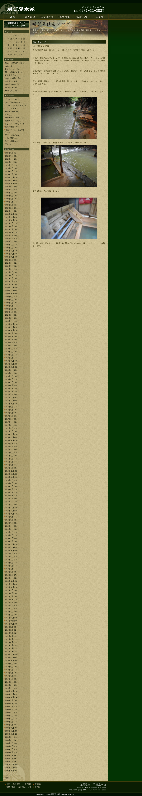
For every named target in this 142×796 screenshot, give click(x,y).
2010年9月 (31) (11, 664)
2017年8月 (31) (11, 410)
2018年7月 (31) (11, 376)
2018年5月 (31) (11, 382)
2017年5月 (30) (11, 419)
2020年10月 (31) (11, 293)
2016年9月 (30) (11, 443)
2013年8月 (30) (11, 557)
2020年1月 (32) (11, 321)
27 (11, 54)
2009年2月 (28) (11, 722)
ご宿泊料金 (27, 784)
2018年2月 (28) (11, 391)
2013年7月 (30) (11, 560)
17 (21, 48)
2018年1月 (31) (11, 394)
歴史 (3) (8, 144)
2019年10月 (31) (11, 330)
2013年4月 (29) (11, 569)
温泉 (8, 784)
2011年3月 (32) (11, 645)
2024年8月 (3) (10, 153)
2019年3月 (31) (11, 352)
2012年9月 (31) (11, 590)
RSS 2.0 (8, 775)
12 (8, 48)
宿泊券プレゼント (12, 84)
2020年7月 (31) (11, 303)
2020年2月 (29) (11, 318)
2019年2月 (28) (11, 355)
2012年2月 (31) (11, 612)
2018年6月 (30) (11, 379)
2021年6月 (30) (11, 269)
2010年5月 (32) (11, 676)
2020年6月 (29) (11, 306)
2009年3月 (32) (11, 719)
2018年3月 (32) (11, 388)
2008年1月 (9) (10, 761)
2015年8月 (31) (11, 483)
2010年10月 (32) (11, 660)
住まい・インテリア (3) (14, 124)
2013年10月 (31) (11, 550)
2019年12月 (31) (11, 324)
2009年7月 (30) (11, 706)
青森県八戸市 (10, 75)
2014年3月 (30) (11, 535)
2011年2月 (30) (11, 648)
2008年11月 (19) (11, 731)
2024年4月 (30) (11, 165)
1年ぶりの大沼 (11, 91)
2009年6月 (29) (11, 709)
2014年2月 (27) (11, 538)
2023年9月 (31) (11, 186)
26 (8, 54)
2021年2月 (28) (11, 281)
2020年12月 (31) (11, 287)
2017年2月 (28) (11, 428)
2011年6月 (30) (11, 636)
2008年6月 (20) (11, 746)
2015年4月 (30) (11, 495)
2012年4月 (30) (11, 605)
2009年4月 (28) (11, 716)
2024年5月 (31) (11, 162)
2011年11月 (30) (11, 621)
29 (16, 54)
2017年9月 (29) (11, 407)
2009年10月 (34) (11, 697)
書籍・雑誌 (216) (11, 127)
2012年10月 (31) (11, 587)
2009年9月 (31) (11, 700)
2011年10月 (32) (11, 624)
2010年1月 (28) (11, 688)
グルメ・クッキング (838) (15, 105)
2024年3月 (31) (11, 168)
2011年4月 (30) (11, 642)
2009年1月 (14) (11, 725)
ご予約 (37, 787)
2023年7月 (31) (11, 193)
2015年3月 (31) (11, 498)
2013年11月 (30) (11, 547)
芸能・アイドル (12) (13, 121)
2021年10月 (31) (11, 257)
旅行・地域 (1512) (12, 141)
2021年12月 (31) (11, 251)
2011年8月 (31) (11, 630)
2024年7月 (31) (11, 156)
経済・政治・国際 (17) (14, 117)
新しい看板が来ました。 (15, 72)
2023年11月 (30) (11, 180)
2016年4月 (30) (11, 459)
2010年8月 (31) (11, 667)
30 (19, 54)
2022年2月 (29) (11, 245)
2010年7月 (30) (11, 670)
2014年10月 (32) (11, 514)
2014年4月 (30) (11, 532)
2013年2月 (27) (11, 575)
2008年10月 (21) (11, 734)
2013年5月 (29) (11, 566)
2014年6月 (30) (11, 526)
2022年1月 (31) (11, 248)
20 (11, 51)
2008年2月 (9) (10, 758)
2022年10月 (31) (11, 220)
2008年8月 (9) (10, 740)
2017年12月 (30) (11, 397)
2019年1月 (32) (11, 358)
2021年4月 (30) (11, 275)
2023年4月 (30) (11, 202)
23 (19, 51)
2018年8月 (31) (11, 373)
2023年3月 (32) (11, 205)
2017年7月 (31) (11, 413)
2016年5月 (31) (11, 456)
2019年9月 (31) (11, 333)
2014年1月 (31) (11, 541)
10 (21, 45)
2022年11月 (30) (11, 217)
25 (24, 51)
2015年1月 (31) (11, 505)
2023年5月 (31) (11, 199)
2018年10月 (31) (11, 367)
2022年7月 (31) (11, 229)
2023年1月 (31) (11, 211)
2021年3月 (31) (11, 278)
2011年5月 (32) (11, 639)
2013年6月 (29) (11, 563)
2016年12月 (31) (11, 434)
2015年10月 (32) (11, 477)
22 (16, 51)
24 (21, 51)
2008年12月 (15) (11, 728)
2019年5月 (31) (11, 345)
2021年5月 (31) (11, 272)
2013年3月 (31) (11, 572)
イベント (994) (11, 99)
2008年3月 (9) (10, 755)
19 (8, 51)
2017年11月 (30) (11, 401)
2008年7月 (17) (11, 743)
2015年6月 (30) (11, 489)
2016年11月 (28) (11, 437)
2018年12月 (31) (11, 361)
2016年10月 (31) (11, 440)
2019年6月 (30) (11, 342)
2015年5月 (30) (11, 492)
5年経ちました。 (12, 87)
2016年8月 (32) (11, 446)
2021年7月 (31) (11, 266)
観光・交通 (11, 787)
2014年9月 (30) (11, 517)
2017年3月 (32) (11, 425)
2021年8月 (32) (11, 263)
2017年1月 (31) (11, 431)
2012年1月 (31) (11, 615)
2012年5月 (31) (11, 602)
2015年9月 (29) (11, 480)
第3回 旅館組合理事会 (14, 63)
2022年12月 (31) (11, 214)
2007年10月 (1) (11, 771)
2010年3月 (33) (11, 682)
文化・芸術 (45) (11, 138)
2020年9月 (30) (11, 297)
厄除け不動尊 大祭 (13, 78)
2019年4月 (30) (11, 349)
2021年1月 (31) (11, 284)
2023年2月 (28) (11, 208)
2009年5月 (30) (11, 712)
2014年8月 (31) (11, 520)
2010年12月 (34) (11, 654)
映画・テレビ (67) (12, 111)
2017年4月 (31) (11, 422)
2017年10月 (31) (11, 404)
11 (24, 45)
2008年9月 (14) (11, 737)
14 (14, 48)
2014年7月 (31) (11, 523)
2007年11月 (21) (11, 768)
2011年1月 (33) (11, 651)
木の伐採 (8, 66)
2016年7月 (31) (11, 449)
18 (24, 48)
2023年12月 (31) (11, 177)
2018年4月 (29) (11, 385)
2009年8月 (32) (11, 703)
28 (14, 54)
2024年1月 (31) (11, 174)
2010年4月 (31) (11, 679)
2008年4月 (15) (11, 752)
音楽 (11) (8, 114)
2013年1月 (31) (11, 578)
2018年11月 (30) (11, 364)
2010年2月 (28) (11, 685)
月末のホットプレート (14, 69)
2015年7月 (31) (11, 486)
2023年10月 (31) (11, 183)
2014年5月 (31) (11, 529)
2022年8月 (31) (11, 226)
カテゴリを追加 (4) (12, 102)
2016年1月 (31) (11, 468)
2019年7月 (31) (11, 339)
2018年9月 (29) (11, 370)
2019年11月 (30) (11, 327)
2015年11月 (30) (11, 474)
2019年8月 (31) (11, 336)
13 (11, 48)
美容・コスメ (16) (12, 135)
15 (16, 48)
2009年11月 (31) (11, 694)
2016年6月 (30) (11, 453)
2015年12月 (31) (11, 471)
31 (21, 54)
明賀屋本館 (55, 794)
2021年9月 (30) (11, 260)
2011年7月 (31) (11, 633)
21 (14, 51)
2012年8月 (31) (11, 593)
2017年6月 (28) (11, 416)
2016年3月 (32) (11, 462)
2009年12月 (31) (11, 691)
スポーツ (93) (10, 108)
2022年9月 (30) (11, 223)
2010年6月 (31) (11, 673)
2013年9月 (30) (11, 553)
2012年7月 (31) (11, 596)
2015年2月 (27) (11, 501)
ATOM (7, 778)
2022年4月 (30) (11, 238)
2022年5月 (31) (11, 235)
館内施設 (16, 784)
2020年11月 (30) (11, 290)
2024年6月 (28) (11, 159)
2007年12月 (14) (11, 764)
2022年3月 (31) (11, 241)
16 (19, 48)
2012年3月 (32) (11, 608)
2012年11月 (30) (11, 584)
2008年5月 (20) (11, 749)
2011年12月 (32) (11, 618)
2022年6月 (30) (11, 232)
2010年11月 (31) (11, 657)
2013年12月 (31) (11, 544)
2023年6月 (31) (11, 196)
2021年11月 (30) (11, 254)
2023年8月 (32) (11, 190)
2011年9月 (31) (11, 627)
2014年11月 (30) (11, 511)
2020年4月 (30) (11, 312)
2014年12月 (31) (11, 508)
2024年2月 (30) (11, 171)
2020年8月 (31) (11, 300)
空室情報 (38, 784)
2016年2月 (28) (11, 465)
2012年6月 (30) (11, 599)
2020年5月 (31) (11, 309)
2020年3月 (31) (11, 315)
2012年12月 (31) (11, 581)
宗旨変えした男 (11, 81)
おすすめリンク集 (24, 787)
